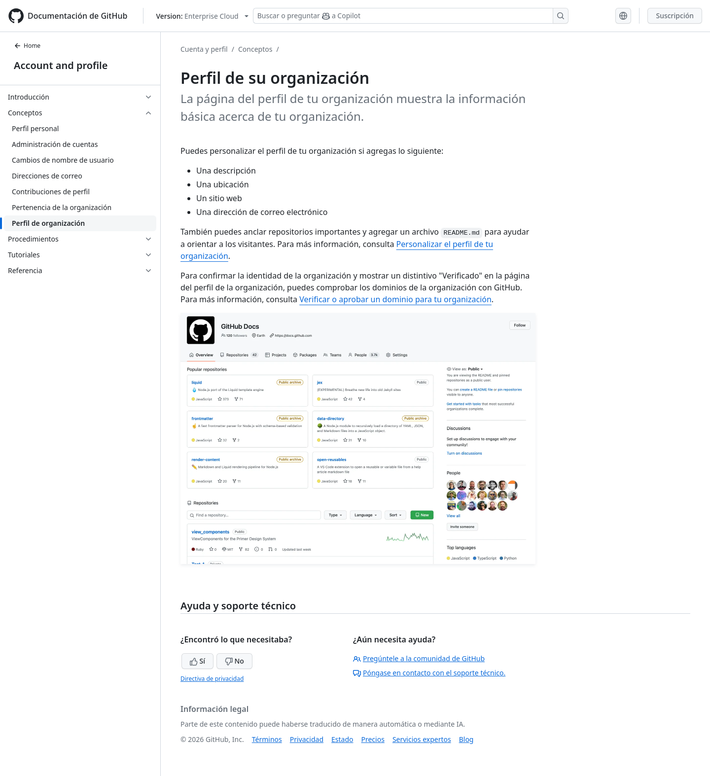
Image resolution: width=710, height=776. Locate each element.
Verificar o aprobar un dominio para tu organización (395, 299)
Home (27, 45)
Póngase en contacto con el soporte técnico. (429, 672)
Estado (342, 739)
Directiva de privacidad (212, 678)
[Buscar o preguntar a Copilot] (410, 16)
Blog (466, 739)
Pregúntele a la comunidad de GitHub (419, 658)
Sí (197, 661)
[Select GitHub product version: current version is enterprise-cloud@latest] (201, 16)
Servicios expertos (421, 739)
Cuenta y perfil (204, 49)
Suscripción (675, 15)
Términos (267, 739)
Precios (373, 739)
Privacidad (306, 739)
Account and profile (60, 65)
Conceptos (255, 49)
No (234, 661)
